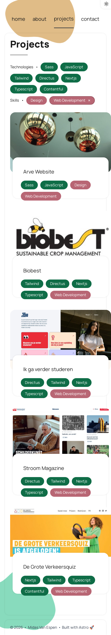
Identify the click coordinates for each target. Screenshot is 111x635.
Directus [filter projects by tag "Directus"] (46, 78)
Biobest (32, 270)
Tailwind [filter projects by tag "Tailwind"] (22, 78)
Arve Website (38, 171)
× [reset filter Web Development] (89, 100)
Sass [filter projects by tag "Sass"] (49, 66)
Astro (86, 627)
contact (90, 18)
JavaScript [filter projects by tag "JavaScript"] (74, 66)
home (18, 18)
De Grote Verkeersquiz (49, 566)
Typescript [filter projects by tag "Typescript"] (24, 89)
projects (64, 18)
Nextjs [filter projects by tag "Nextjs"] (71, 78)
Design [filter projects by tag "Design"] (36, 100)
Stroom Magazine (43, 468)
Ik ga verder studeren (48, 369)
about (39, 18)
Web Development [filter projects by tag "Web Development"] (73, 100)
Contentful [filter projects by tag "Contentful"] (53, 89)
